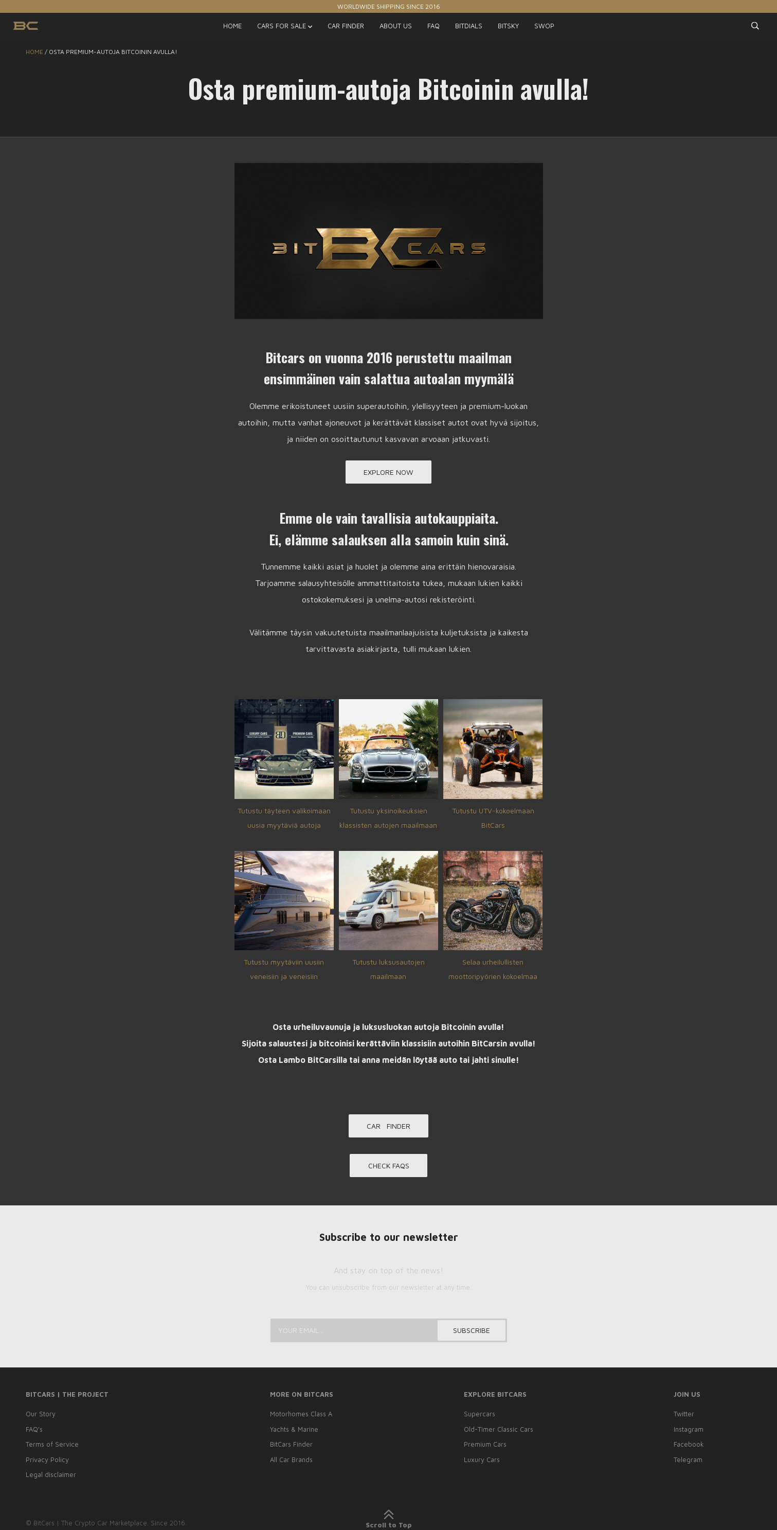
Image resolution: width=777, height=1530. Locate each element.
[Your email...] (388, 1332)
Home (34, 52)
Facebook (690, 1446)
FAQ (433, 26)
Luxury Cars (480, 1460)
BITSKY (508, 26)
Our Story (41, 1416)
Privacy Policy (47, 1460)
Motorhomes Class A (300, 1416)
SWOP (544, 26)
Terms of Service (52, 1446)
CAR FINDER (346, 26)
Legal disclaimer (51, 1475)
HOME (232, 26)
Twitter (685, 1416)
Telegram (689, 1460)
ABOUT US (396, 26)
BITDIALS (468, 26)
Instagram (690, 1431)
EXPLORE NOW (388, 472)
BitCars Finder (289, 1446)
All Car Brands (289, 1460)
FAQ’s (34, 1431)
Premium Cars (483, 1446)
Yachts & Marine (292, 1431)
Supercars (478, 1416)
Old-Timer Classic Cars (497, 1431)
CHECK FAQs (388, 1169)
